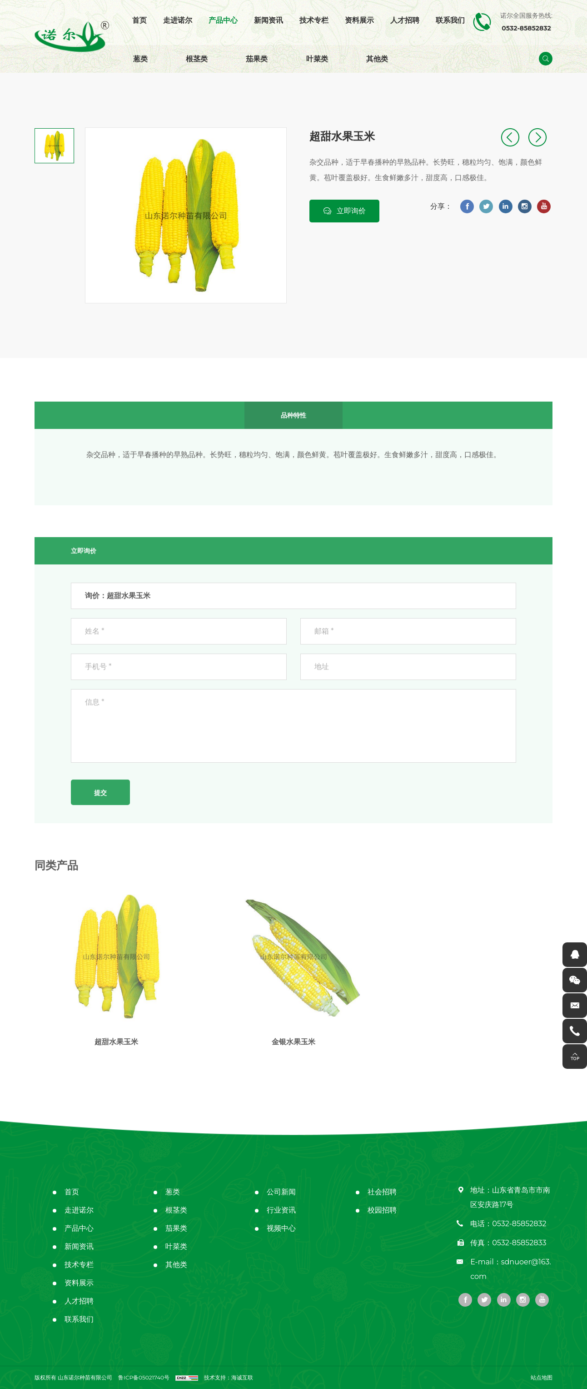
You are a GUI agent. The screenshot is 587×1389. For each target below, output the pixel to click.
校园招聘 (382, 1210)
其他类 (377, 59)
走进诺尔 (177, 20)
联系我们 (450, 20)
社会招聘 (382, 1192)
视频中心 (281, 1228)
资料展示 (359, 20)
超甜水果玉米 (116, 1038)
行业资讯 (281, 1210)
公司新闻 (281, 1192)
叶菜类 (317, 59)
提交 (100, 789)
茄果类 (257, 59)
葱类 (140, 59)
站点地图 (541, 1377)
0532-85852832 (519, 1223)
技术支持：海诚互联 (228, 1377)
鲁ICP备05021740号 (143, 1377)
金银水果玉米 (293, 1038)
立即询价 (351, 210)
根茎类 (197, 59)
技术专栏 (313, 20)
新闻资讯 (268, 20)
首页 (139, 20)
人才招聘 (404, 20)
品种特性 (293, 412)
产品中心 (223, 20)
